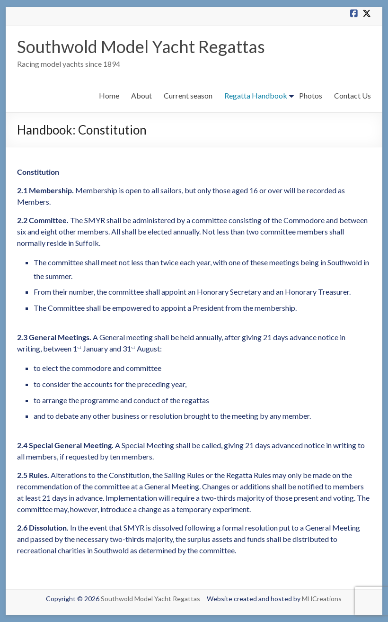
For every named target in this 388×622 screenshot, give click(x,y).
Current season (188, 95)
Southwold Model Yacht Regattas (141, 46)
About (141, 95)
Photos (310, 95)
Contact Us (352, 95)
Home (109, 95)
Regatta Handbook (255, 95)
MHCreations (322, 599)
